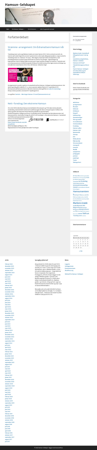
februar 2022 (9, 351)
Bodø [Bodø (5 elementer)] (88, 177)
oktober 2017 (9, 435)
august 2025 (8, 275)
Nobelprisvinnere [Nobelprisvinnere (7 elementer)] (84, 209)
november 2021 (9, 358)
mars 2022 (8, 349)
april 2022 (8, 347)
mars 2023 (8, 328)
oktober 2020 (9, 384)
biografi (75, 113)
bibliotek (75, 109)
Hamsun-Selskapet (20, 5)
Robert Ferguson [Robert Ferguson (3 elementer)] (86, 211)
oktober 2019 (9, 401)
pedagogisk (76, 154)
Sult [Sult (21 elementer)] (84, 213)
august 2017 (8, 439)
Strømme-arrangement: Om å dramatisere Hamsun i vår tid (36, 48)
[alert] (81, 40)
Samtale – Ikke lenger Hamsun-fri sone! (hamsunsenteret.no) (32, 94)
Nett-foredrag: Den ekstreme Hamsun (27, 103)
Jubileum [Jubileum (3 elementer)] (82, 197)
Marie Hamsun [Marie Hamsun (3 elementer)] (79, 200)
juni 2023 (7, 324)
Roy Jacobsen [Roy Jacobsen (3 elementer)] (75, 213)
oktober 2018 (9, 420)
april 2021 (8, 371)
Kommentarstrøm (70, 268)
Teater (75, 160)
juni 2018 (7, 428)
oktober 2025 (9, 270)
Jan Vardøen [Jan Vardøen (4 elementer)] (78, 197)
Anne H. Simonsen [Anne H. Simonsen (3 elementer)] (80, 177)
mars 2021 (8, 373)
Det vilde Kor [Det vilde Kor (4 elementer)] (75, 179)
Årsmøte (75, 107)
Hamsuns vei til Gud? (79, 63)
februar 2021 (8, 375)
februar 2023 (9, 330)
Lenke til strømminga (54, 89)
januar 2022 (8, 354)
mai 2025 (7, 279)
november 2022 (9, 337)
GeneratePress (59, 447)
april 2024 (8, 307)
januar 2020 (8, 399)
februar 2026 (9, 264)
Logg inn (67, 264)
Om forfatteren (33, 29)
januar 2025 (8, 287)
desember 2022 (9, 334)
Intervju (75, 134)
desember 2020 (9, 379)
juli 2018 (7, 426)
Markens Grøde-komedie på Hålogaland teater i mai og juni (81, 55)
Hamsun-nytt (77, 130)
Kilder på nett (77, 139)
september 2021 (9, 362)
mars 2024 (8, 309)
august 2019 (8, 405)
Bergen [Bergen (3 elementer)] (85, 177)
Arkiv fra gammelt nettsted (47, 29)
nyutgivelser (76, 151)
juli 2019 (7, 407)
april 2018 (8, 431)
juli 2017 (7, 441)
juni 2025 (7, 277)
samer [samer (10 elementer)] (80, 213)
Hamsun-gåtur (77, 128)
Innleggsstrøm (69, 266)
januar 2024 (8, 311)
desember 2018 (9, 416)
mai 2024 (7, 304)
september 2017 (9, 437)
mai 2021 (7, 369)
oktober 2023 (9, 317)
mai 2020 (7, 392)
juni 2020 (7, 390)
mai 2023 (7, 326)
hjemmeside (76, 132)
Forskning (76, 126)
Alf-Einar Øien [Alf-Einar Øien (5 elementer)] (76, 175)
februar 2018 (8, 433)
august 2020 (8, 388)
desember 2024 (9, 290)
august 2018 (8, 424)
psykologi (76, 158)
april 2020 (8, 394)
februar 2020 (9, 396)
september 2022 (10, 341)
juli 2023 (7, 322)
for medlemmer (77, 122)
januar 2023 (8, 332)
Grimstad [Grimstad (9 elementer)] (76, 185)
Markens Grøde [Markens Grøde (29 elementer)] (80, 203)
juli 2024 (7, 300)
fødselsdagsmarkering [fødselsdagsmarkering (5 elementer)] (78, 183)
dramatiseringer (77, 117)
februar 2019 (8, 414)
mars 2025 (8, 283)
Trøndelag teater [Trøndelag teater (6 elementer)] (77, 215)
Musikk (75, 149)
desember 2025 (9, 266)
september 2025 (9, 272)
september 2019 (9, 403)
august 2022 (8, 343)
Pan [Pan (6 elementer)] (76, 211)
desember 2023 (9, 313)
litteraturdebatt (77, 143)
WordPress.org (69, 270)
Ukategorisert (77, 162)
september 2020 (10, 386)
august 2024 (8, 298)
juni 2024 (7, 302)
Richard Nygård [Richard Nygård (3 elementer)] (80, 211)
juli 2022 (7, 345)
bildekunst (76, 111)
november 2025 (9, 268)
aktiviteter (76, 102)
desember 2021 (9, 356)
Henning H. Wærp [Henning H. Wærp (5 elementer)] (78, 195)
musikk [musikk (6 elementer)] (75, 205)
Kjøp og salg (76, 141)
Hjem (7, 29)
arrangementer (77, 104)
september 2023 (9, 319)
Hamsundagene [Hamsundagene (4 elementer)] (76, 189)
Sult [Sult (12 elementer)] (87, 213)
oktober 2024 (9, 294)
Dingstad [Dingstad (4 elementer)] (80, 179)
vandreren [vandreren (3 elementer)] (84, 215)
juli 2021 (7, 366)
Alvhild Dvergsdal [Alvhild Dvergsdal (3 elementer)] (83, 175)
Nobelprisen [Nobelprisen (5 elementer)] (76, 209)
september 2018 (9, 422)
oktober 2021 (9, 360)
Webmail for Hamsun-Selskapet (74, 274)
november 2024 (9, 292)
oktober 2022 (9, 339)
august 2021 (8, 364)
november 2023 (9, 315)
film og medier (77, 119)
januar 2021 (8, 377)
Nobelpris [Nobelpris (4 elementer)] (85, 207)
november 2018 (9, 418)
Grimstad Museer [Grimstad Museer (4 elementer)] (81, 187)
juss (74, 136)
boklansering (76, 115)
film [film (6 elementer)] (79, 181)
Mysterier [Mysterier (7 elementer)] (80, 205)
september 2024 (10, 296)
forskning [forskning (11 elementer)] (84, 181)
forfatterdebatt (77, 124)
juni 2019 (7, 409)
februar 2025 (9, 285)
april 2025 (8, 281)
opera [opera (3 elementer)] (74, 211)
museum (75, 147)
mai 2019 (7, 411)
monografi (76, 145)
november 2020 (9, 381)
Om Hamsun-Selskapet (19, 29)
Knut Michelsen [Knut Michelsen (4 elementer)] (78, 198)
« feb (80, 251)
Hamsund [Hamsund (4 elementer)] (87, 187)
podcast (75, 156)
